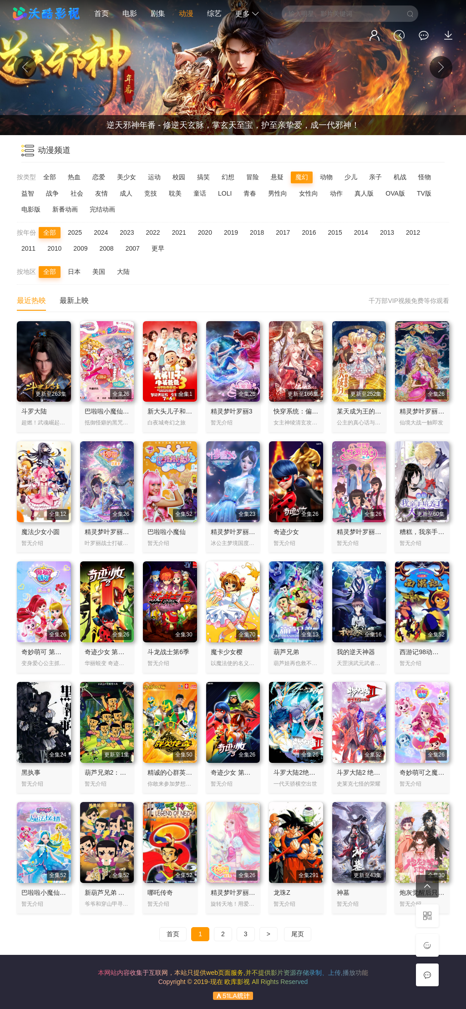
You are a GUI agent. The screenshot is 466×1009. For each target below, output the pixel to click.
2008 (106, 248)
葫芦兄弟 (286, 652)
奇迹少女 (286, 531)
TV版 (424, 193)
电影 (129, 13)
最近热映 (31, 300)
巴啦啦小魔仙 (166, 531)
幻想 (228, 177)
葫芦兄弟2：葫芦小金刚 (118, 772)
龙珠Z (282, 892)
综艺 (214, 13)
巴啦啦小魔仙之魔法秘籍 (56, 892)
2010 (54, 248)
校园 (178, 177)
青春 (249, 193)
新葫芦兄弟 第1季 (110, 892)
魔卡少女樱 (227, 652)
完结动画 (102, 209)
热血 (74, 177)
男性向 (277, 193)
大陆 (123, 271)
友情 (101, 193)
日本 (74, 271)
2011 (28, 248)
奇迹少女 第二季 (108, 652)
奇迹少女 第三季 (234, 772)
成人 (126, 193)
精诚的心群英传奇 (172, 772)
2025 (75, 232)
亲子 (375, 177)
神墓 (343, 892)
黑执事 (31, 772)
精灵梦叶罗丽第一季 (365, 531)
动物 (326, 177)
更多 (247, 14)
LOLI (225, 193)
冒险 (252, 177)
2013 (387, 232)
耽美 (175, 193)
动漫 (186, 13)
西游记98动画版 (422, 652)
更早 (158, 248)
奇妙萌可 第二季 (44, 652)
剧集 (158, 13)
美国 (98, 271)
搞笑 (203, 177)
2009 (80, 248)
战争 (52, 193)
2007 (133, 248)
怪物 (424, 177)
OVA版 (395, 193)
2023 (127, 232)
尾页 (297, 934)
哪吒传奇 (160, 892)
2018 (257, 232)
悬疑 (277, 177)
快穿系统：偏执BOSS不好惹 (314, 411)
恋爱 (98, 177)
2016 (309, 232)
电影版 (31, 209)
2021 (179, 232)
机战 (400, 177)
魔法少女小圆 (40, 531)
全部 (49, 177)
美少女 (126, 177)
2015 (335, 232)
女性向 (308, 193)
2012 (413, 232)
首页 (101, 13)
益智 (27, 193)
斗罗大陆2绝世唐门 (301, 772)
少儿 (350, 177)
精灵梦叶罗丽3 (232, 411)
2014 (361, 232)
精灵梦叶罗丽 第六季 (429, 411)
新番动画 (65, 209)
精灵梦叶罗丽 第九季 (240, 892)
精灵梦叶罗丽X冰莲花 (241, 531)
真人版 (364, 193)
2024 (101, 232)
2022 (153, 232)
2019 (231, 232)
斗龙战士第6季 (168, 652)
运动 (154, 177)
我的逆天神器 (356, 652)
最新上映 (74, 300)
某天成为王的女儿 (362, 411)
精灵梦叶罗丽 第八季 (114, 531)
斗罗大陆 (34, 411)
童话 (199, 193)
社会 (77, 193)
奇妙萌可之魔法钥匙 (428, 772)
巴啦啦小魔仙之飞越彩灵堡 (123, 411)
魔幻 (301, 177)
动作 (336, 193)
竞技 (150, 193)
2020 (205, 232)
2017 (283, 232)
